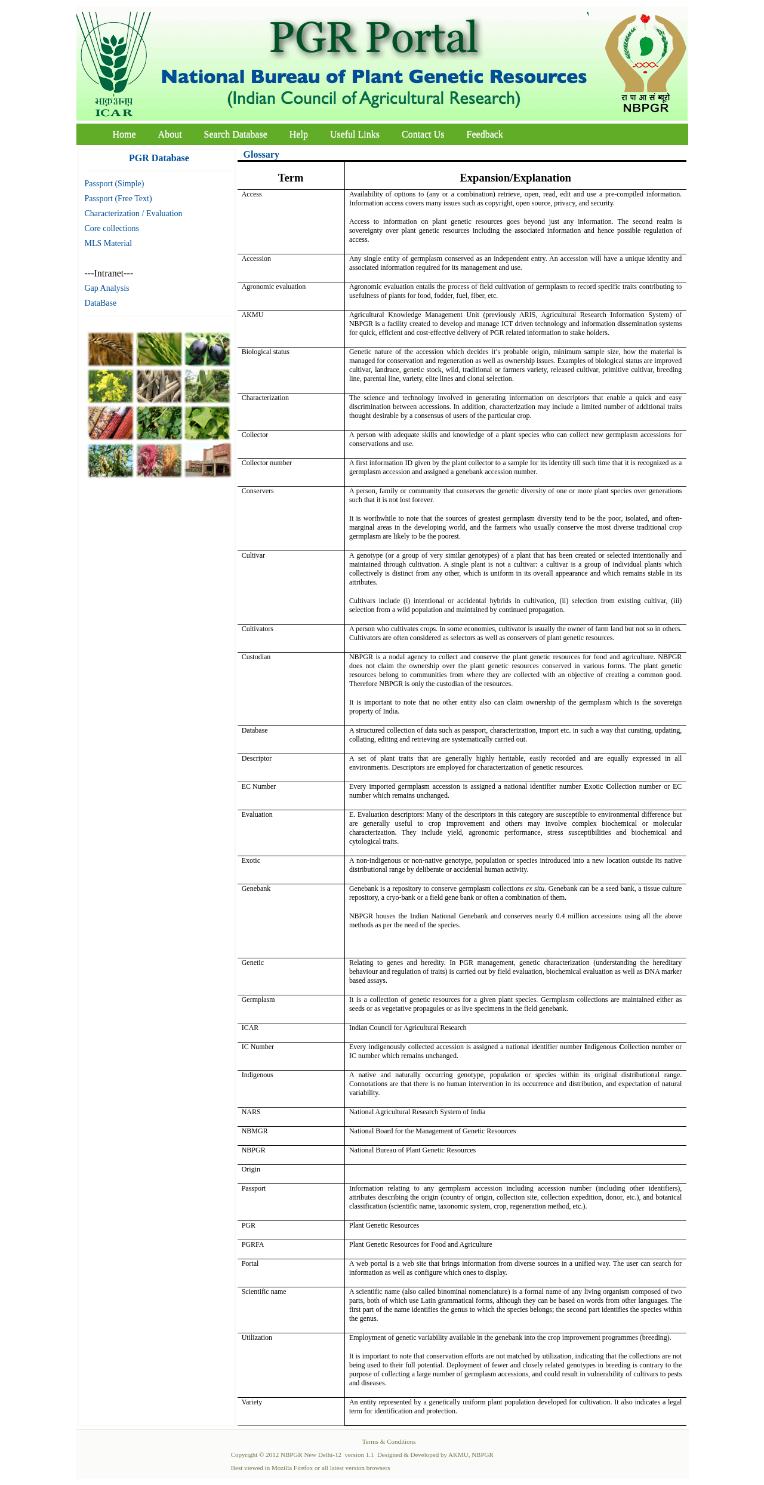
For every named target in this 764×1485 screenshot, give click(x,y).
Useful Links (355, 134)
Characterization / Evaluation (134, 213)
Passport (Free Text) (118, 198)
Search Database (235, 134)
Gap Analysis (107, 288)
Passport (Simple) (114, 183)
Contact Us (423, 134)
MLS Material (109, 243)
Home (124, 134)
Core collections (112, 228)
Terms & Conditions (389, 1441)
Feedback (485, 134)
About (170, 134)
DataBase (101, 303)
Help (298, 134)
